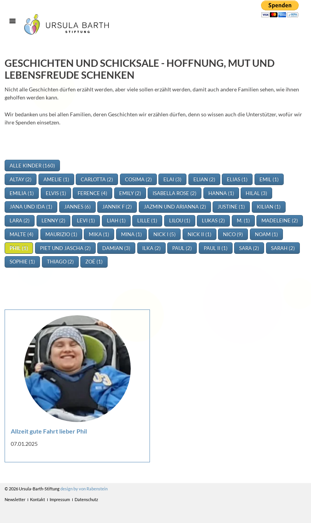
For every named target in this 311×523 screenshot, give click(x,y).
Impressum (60, 499)
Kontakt (37, 499)
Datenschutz (86, 499)
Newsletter (15, 499)
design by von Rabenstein (84, 488)
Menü (16, 28)
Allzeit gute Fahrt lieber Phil (49, 431)
